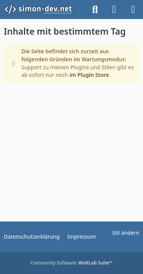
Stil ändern (125, 232)
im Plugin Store (89, 74)
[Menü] (133, 9)
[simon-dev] (43, 9)
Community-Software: (72, 263)
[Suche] (95, 9)
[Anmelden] (114, 9)
